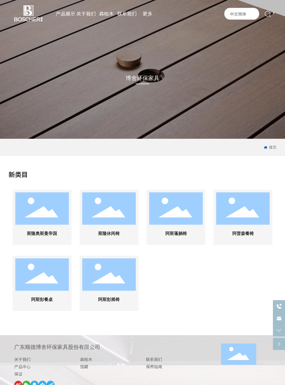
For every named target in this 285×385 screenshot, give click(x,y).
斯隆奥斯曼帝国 (42, 233)
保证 (18, 374)
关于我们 (22, 359)
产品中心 (22, 366)
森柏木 (86, 359)
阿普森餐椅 (243, 233)
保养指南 (154, 366)
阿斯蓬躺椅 (176, 233)
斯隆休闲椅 (109, 233)
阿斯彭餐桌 (42, 299)
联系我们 (154, 359)
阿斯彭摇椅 (109, 299)
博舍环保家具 (142, 78)
